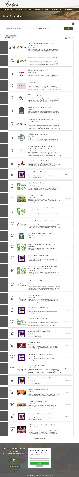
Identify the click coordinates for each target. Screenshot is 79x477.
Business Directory (56, 9)
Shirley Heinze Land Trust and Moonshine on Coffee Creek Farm (42, 208)
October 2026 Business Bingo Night (39, 377)
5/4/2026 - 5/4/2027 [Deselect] (11, 35)
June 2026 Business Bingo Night (38, 255)
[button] (73, 23)
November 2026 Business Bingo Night (40, 413)
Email (31, 456)
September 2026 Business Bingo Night (40, 354)
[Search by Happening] (50, 28)
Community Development (34, 9)
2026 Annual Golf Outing (35, 195)
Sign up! (39, 462)
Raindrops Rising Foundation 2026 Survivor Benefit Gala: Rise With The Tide (42, 147)
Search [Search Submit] (68, 28)
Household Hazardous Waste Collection (40, 220)
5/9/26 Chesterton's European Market (40, 107)
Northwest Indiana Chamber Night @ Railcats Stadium (43, 281)
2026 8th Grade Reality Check (37, 401)
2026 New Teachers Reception (37, 318)
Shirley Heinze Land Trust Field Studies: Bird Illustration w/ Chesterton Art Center (42, 267)
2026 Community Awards (36, 295)
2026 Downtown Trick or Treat (38, 389)
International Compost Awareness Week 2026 (42, 57)
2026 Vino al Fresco (34, 342)
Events (46, 9)
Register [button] (67, 98)
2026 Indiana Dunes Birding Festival (39, 160)
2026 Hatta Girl (33, 82)
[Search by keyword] (20, 28)
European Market (68, 9)
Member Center (20, 9)
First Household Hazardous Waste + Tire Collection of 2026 (41, 120)
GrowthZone (42, 438)
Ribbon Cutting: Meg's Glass (37, 94)
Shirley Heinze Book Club (36, 182)
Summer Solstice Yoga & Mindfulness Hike (42, 244)
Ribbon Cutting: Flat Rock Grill (38, 70)
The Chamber (8, 9)
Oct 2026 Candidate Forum (36, 365)
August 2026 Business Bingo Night (39, 331)
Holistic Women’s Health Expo (37, 134)
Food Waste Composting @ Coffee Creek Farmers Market (41, 44)
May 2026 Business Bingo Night (38, 171)
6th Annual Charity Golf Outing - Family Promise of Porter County (41, 234)
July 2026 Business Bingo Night (38, 307)
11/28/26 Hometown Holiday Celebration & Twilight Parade (42, 425)
